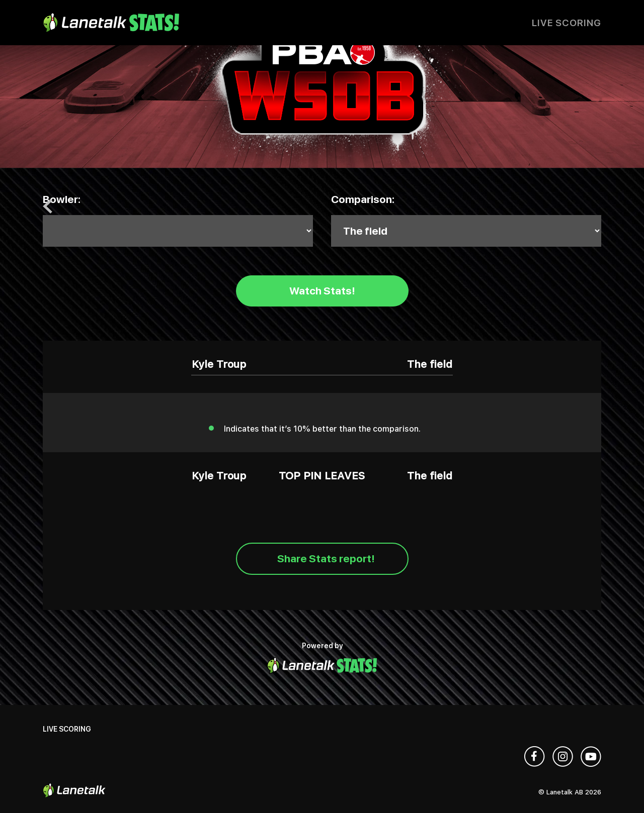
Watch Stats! (322, 290)
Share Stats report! (326, 558)
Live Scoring (566, 23)
